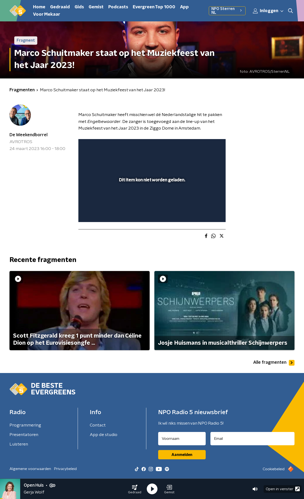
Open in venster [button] (283, 489)
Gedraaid (60, 7)
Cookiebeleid (274, 469)
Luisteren (19, 444)
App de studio (103, 435)
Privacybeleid (65, 469)
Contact (98, 425)
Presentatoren (24, 435)
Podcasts (118, 7)
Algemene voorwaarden (30, 469)
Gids (79, 7)
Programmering (25, 425)
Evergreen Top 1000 (154, 7)
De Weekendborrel (29, 135)
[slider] (151, 199)
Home (39, 7)
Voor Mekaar (46, 14)
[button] (134, 489)
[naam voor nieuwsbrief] (182, 438)
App (184, 7)
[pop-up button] (204, 211)
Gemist (96, 7)
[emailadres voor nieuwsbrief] (252, 438)
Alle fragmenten (273, 363)
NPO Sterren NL (227, 11)
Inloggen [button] (268, 11)
